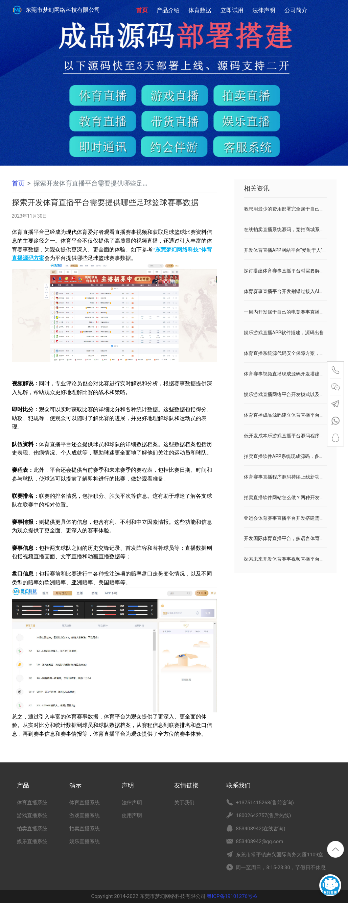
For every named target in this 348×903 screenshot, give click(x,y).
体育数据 (199, 10)
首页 (142, 7)
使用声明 (132, 815)
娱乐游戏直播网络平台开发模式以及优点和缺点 (293, 394)
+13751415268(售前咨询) (265, 803)
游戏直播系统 (32, 815)
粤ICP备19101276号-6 (231, 896)
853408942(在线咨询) (260, 829)
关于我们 (184, 803)
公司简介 (295, 10)
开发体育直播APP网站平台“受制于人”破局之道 (293, 250)
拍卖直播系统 (32, 829)
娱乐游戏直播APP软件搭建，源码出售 (284, 332)
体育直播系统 (32, 803)
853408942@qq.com (259, 841)
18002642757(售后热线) (263, 815)
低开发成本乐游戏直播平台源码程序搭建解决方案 (296, 435)
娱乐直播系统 (32, 841)
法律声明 (263, 10)
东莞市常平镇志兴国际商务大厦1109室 (279, 855)
